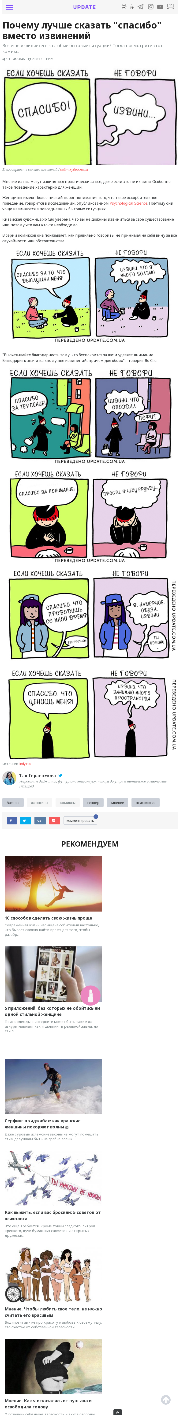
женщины (39, 804)
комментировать (82, 821)
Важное (13, 804)
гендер (93, 804)
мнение (117, 804)
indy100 (25, 765)
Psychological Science (128, 204)
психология (145, 804)
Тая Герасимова (38, 777)
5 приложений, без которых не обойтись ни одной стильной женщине (125, 917)
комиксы (67, 804)
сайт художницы (74, 171)
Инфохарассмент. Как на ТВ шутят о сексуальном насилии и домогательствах (45, 1196)
